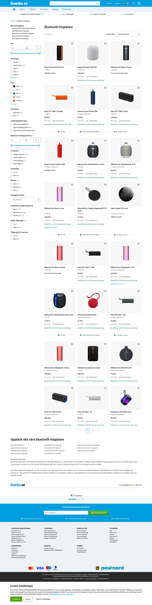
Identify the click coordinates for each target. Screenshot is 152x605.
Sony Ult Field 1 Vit (85, 412)
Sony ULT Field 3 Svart (119, 111)
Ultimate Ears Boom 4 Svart (121, 67)
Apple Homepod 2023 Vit (87, 67)
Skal (111, 531)
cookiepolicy (69, 594)
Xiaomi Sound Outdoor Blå (88, 111)
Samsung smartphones (51, 532)
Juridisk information (66, 579)
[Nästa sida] (98, 430)
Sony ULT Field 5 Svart (52, 412)
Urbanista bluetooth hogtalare (87, 448)
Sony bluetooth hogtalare (20, 38)
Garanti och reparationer (18, 557)
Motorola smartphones (50, 536)
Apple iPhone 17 (16, 531)
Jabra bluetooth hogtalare (19, 453)
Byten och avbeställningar (18, 555)
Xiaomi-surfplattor (82, 534)
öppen (133, 485)
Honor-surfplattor (82, 536)
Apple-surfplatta (81, 531)
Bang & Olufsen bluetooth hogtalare (23, 28)
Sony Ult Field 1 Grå (118, 315)
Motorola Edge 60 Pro (17, 540)
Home (12, 21)
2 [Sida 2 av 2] (92, 430)
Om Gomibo (80, 548)
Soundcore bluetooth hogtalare (54, 451)
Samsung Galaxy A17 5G (18, 542)
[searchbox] (73, 3)
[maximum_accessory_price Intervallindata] (28, 48)
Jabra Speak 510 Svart (119, 208)
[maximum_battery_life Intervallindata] (28, 140)
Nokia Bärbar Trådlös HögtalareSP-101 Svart (92, 209)
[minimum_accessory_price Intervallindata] (15, 48)
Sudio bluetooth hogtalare (52, 453)
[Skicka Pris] (38, 48)
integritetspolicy (57, 594)
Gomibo (80, 546)
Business (109, 3)
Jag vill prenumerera (99, 513)
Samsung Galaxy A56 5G (18, 536)
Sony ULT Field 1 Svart (86, 267)
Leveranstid (14, 552)
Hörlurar (112, 538)
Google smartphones (50, 538)
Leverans (13, 554)
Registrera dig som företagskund (53, 550)
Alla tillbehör (113, 542)
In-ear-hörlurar (114, 536)
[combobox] (75, 3)
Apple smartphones (49, 531)
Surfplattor (44, 9)
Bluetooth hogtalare (17, 445)
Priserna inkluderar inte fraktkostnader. (98, 574)
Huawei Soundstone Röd (87, 315)
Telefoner (48, 528)
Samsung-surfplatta (82, 532)
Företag (55, 9)
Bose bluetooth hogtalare (19, 451)
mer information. (94, 576)
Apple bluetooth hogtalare (20, 31)
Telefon (22, 9)
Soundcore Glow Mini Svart (121, 412)
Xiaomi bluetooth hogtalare (87, 451)
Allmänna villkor (78, 579)
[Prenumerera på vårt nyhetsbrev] (66, 513)
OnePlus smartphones (50, 534)
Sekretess (56, 579)
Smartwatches (114, 540)
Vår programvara (82, 550)
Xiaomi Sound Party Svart (54, 67)
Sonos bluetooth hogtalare (20, 36)
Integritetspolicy (81, 552)
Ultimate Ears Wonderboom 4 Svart (91, 164)
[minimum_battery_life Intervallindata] (15, 140)
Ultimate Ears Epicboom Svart (89, 368)
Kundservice (66, 9)
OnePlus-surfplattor (82, 538)
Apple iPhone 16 (16, 532)
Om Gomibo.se (47, 579)
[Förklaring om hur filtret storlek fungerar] (17, 180)
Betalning (14, 548)
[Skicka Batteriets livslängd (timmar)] (38, 140)
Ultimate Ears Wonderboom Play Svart (58, 315)
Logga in (117, 3)
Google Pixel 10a (16, 538)
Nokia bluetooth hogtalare (52, 445)
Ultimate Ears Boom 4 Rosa (54, 267)
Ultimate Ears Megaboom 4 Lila (122, 267)
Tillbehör (32, 9)
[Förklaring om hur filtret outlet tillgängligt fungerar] (25, 220)
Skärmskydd (113, 532)
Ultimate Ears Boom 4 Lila (54, 208)
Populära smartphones (20, 528)
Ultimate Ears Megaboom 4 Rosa (56, 368)
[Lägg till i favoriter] (72, 44)
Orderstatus (14, 550)
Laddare (112, 534)
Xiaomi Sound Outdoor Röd (54, 164)
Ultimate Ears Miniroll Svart (121, 368)
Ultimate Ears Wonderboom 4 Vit (123, 164)
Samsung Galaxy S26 (17, 534)
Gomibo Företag (48, 548)
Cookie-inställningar (90, 579)
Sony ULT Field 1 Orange (53, 111)
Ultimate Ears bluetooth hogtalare (23, 33)
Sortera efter (110, 34)
